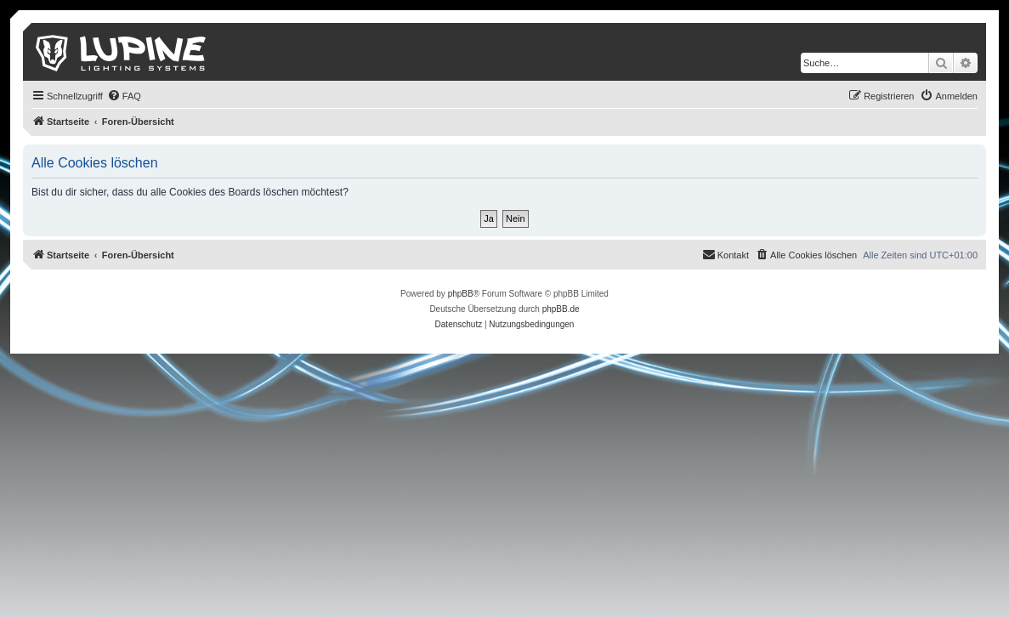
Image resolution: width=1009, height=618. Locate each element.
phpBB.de (561, 309)
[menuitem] (124, 96)
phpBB (460, 293)
